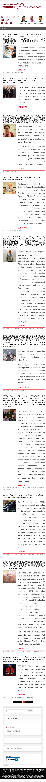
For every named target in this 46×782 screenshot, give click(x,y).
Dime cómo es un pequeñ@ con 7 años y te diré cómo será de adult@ (24, 496)
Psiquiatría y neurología (36, 487)
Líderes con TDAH (20, 554)
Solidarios (7, 489)
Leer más (22, 70)
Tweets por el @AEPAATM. (15, 748)
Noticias (14, 72)
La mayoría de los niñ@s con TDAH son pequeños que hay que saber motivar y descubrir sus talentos (24, 659)
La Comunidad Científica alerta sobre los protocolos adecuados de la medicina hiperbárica (24, 81)
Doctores (15, 230)
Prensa (20, 72)
